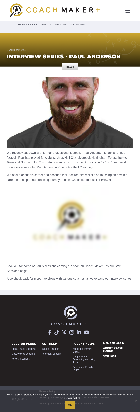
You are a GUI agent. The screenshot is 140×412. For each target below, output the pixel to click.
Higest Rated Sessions (24, 348)
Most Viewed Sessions (23, 353)
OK (70, 404)
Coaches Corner (37, 24)
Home (21, 24)
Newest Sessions (21, 358)
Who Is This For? (51, 348)
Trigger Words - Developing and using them (84, 359)
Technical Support (51, 353)
